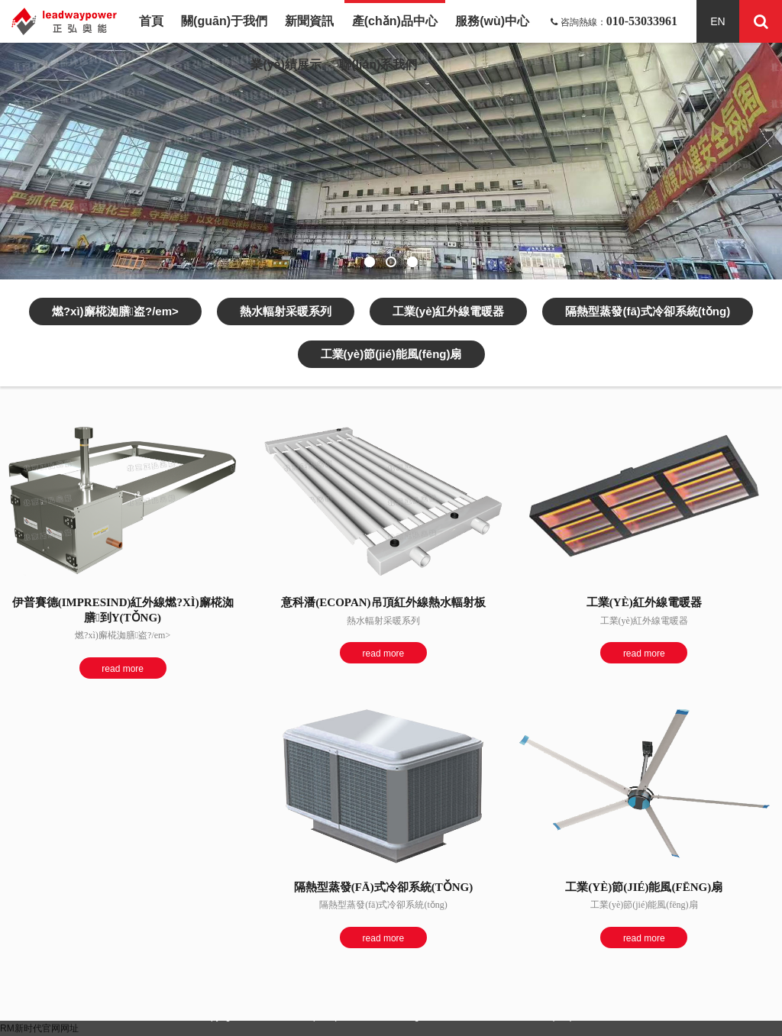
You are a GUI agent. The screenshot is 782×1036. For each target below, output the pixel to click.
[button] (369, 262)
